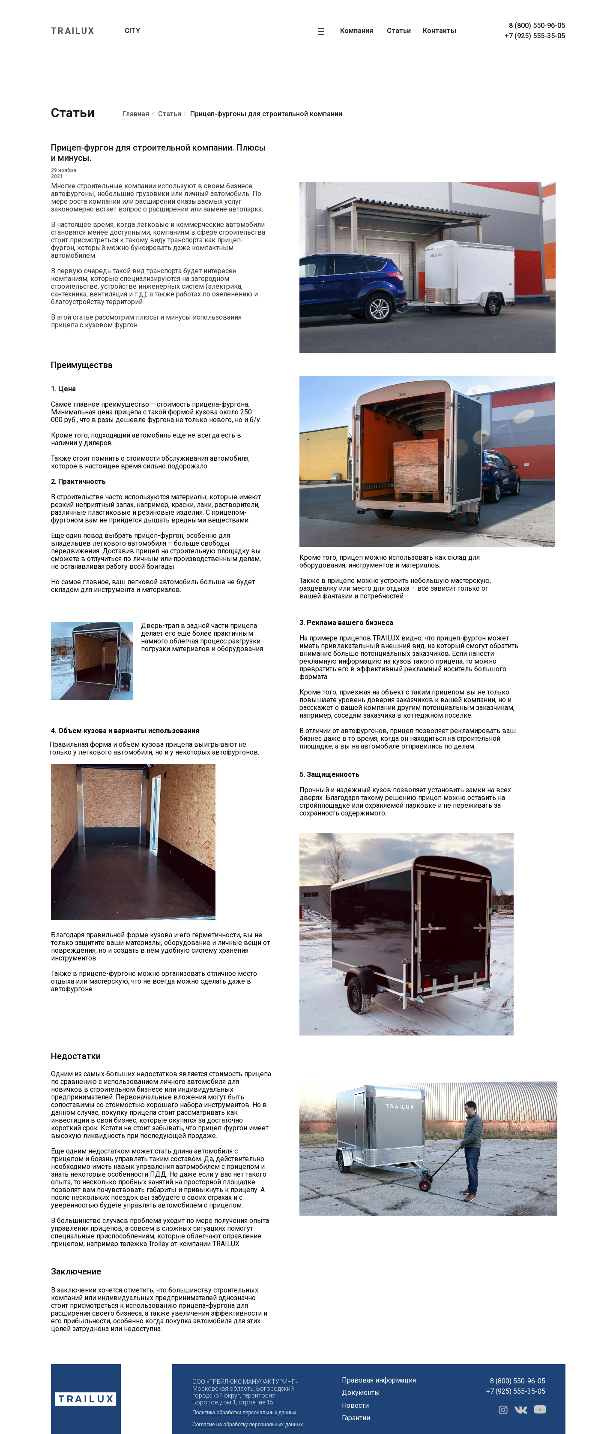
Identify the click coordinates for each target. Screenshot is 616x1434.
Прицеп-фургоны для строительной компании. (267, 114)
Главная (136, 114)
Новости (355, 1405)
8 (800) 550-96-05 (537, 25)
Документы (361, 1393)
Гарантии (356, 1418)
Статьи (399, 31)
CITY (132, 31)
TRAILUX (73, 31)
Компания (356, 31)
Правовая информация (379, 1380)
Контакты (439, 31)
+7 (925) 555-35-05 (535, 36)
